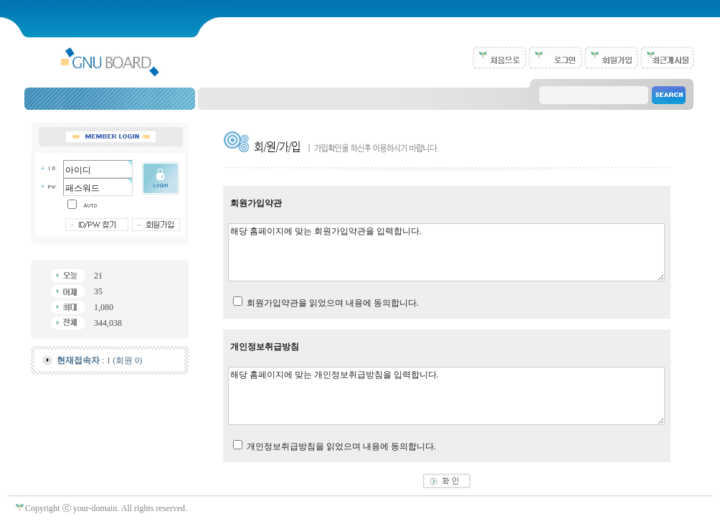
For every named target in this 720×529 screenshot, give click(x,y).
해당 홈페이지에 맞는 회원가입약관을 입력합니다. (446, 252)
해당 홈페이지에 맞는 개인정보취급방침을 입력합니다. (446, 396)
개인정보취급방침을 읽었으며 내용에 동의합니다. (341, 446)
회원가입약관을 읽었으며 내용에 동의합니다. (333, 303)
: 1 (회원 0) (99, 360)
